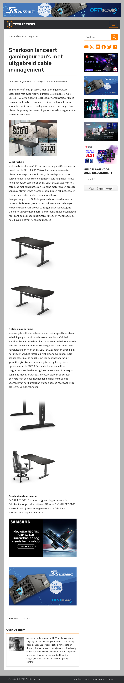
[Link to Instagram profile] (92, 47)
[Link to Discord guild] (97, 47)
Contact (110, 679)
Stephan (77, 679)
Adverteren (98, 679)
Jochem (17, 36)
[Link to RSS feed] (115, 47)
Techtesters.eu (33, 679)
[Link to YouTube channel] (86, 47)
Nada (87, 679)
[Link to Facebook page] (103, 47)
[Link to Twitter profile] (109, 47)
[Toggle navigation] (113, 24)
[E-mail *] (100, 179)
